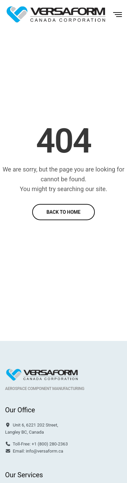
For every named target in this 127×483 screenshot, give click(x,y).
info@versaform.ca (44, 451)
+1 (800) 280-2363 (49, 443)
